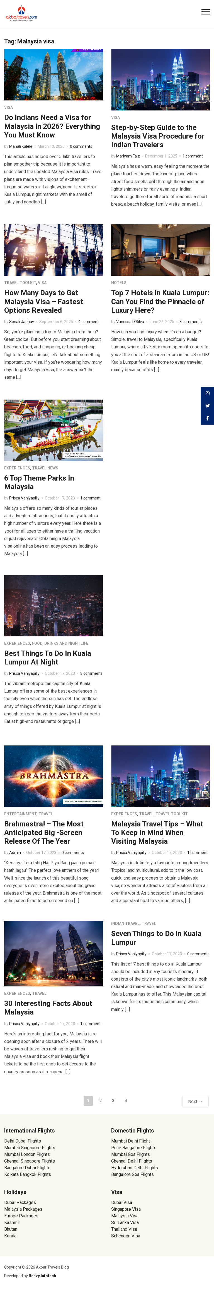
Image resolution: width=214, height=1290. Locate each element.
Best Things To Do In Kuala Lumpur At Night (47, 657)
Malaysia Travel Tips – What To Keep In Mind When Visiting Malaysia (157, 832)
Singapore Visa (126, 1209)
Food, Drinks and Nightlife (60, 643)
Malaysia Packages (23, 1209)
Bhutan (10, 1229)
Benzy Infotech (42, 1276)
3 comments (190, 321)
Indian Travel (125, 923)
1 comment (193, 156)
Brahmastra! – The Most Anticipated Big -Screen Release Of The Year (44, 832)
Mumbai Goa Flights (130, 1154)
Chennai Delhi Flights (131, 1161)
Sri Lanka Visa (125, 1222)
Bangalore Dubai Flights (27, 1167)
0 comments (81, 146)
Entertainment (20, 814)
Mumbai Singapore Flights (29, 1147)
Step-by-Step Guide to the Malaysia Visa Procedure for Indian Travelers (158, 136)
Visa (8, 107)
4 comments (89, 321)
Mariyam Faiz (128, 156)
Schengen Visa (125, 1236)
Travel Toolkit (20, 282)
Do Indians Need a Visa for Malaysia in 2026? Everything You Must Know (52, 126)
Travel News (45, 468)
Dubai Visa (121, 1202)
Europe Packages (21, 1215)
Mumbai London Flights (27, 1154)
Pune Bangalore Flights (133, 1147)
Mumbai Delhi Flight (130, 1141)
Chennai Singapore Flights (29, 1161)
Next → (195, 1101)
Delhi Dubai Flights (22, 1141)
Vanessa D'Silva (130, 321)
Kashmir (12, 1222)
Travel (45, 814)
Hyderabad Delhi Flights (134, 1167)
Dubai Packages (20, 1202)
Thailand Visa (124, 1229)
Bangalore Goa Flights (132, 1174)
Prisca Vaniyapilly (24, 498)
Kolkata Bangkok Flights (27, 1174)
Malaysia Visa (124, 1215)
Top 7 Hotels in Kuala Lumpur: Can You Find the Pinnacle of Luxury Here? (160, 301)
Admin (15, 852)
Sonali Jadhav (21, 321)
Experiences (17, 468)
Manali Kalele (20, 146)
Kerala (10, 1236)
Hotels (119, 282)
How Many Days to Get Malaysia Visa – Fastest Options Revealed (43, 301)
